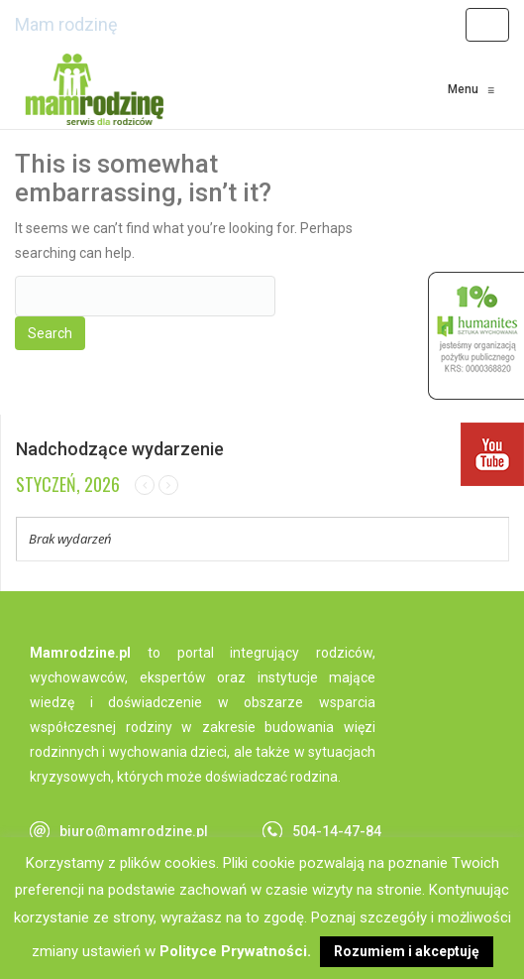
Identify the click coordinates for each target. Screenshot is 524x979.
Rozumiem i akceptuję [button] (406, 951)
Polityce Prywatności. (235, 951)
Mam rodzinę (66, 24)
